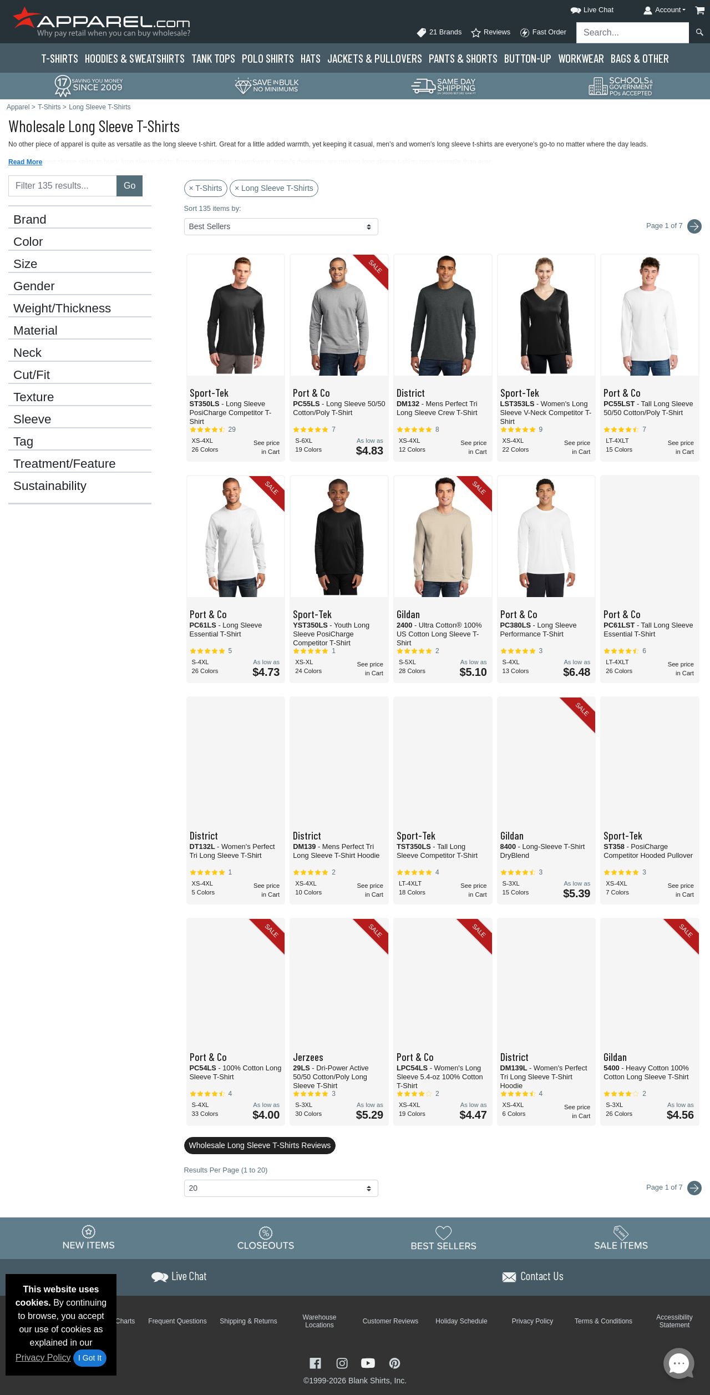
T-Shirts (59, 58)
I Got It (90, 1357)
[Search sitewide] (632, 32)
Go (129, 185)
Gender (34, 286)
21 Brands (439, 32)
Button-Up (527, 58)
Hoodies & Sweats (135, 58)
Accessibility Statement (674, 1321)
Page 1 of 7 (674, 1188)
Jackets (374, 58)
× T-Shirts (205, 188)
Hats (311, 58)
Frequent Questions (177, 1321)
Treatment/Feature (64, 464)
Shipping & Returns (248, 1321)
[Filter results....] (62, 185)
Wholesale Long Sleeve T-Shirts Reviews (260, 1145)
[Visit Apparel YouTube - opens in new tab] (369, 1362)
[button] (581, 8)
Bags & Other (640, 58)
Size (25, 264)
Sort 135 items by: (212, 208)
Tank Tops (213, 58)
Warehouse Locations (320, 1321)
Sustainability (50, 486)
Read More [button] (25, 162)
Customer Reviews (391, 1321)
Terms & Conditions (603, 1321)
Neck (27, 353)
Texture (33, 397)
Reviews (490, 32)
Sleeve (32, 419)
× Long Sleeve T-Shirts (274, 188)
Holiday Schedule (461, 1321)
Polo (268, 58)
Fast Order (542, 32)
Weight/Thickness (62, 308)
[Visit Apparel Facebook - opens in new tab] (316, 1362)
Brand (30, 220)
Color (28, 242)
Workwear (581, 58)
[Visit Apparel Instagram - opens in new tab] (343, 1362)
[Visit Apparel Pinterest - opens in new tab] (395, 1362)
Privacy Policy (43, 1357)
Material (35, 331)
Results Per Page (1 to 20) (226, 1170)
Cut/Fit (31, 375)
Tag (23, 442)
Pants (463, 58)
